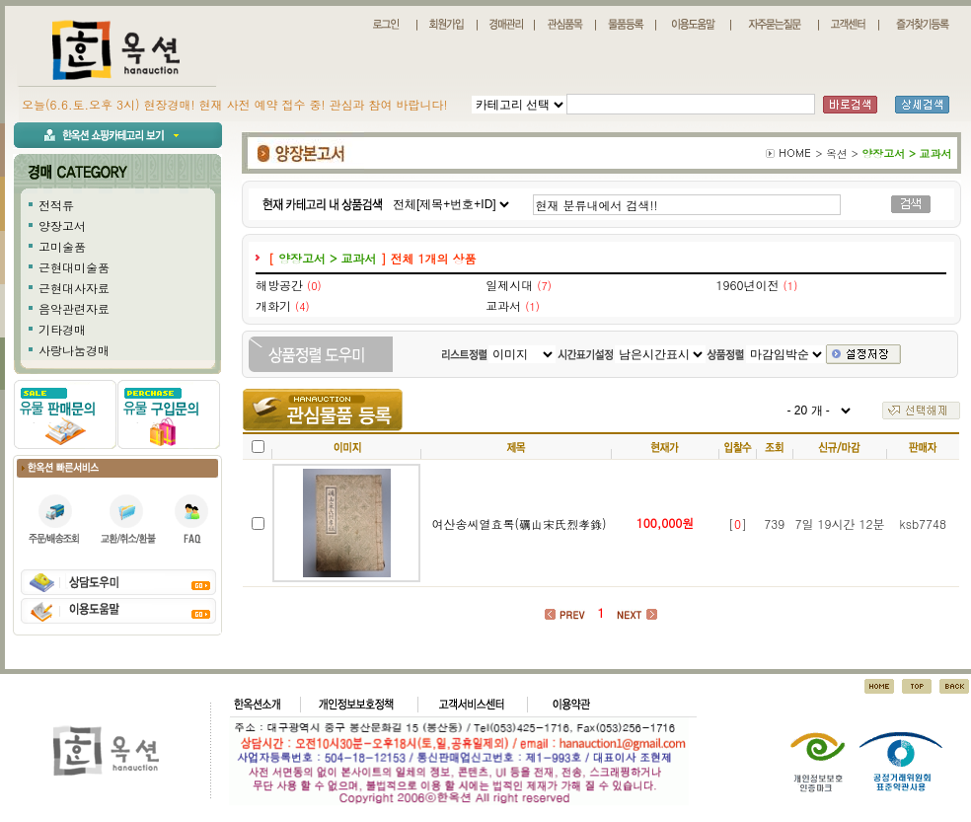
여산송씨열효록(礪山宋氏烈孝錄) (518, 523)
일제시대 (509, 284)
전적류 (56, 204)
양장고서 (62, 225)
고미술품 (62, 246)
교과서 (503, 305)
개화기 (273, 305)
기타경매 (62, 329)
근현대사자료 (74, 287)
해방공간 (279, 284)
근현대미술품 (74, 267)
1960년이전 (748, 284)
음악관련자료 (74, 308)
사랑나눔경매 (74, 349)
